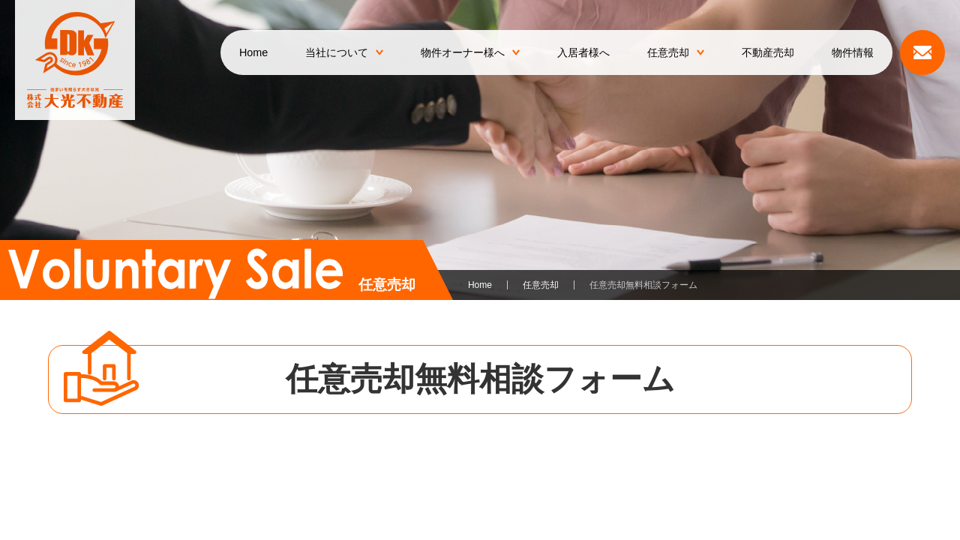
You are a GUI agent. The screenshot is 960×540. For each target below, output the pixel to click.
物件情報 (853, 52)
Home (253, 52)
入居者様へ (583, 52)
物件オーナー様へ (470, 52)
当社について (344, 52)
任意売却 (675, 52)
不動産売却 (768, 52)
